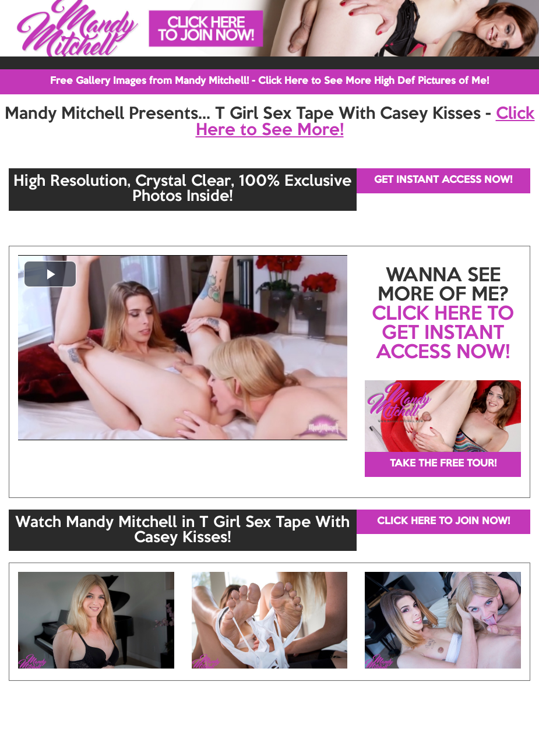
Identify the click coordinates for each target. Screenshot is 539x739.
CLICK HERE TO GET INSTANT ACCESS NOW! (443, 334)
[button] (50, 274)
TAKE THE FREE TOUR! (443, 463)
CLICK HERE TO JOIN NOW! (443, 521)
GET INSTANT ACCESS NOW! (443, 180)
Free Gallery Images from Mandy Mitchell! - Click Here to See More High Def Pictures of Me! (269, 81)
